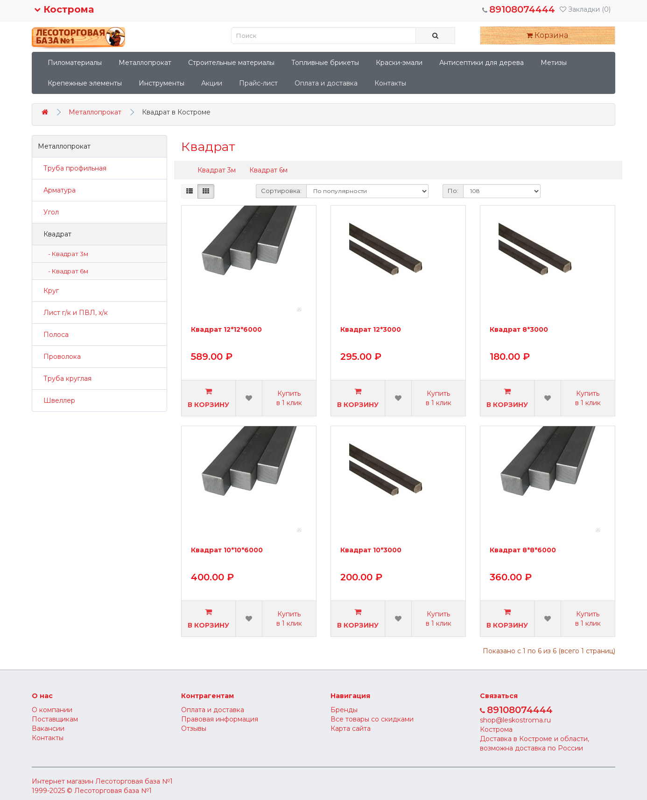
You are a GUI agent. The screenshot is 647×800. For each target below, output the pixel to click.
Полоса (53, 334)
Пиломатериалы (75, 62)
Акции (211, 83)
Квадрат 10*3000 (370, 550)
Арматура (57, 190)
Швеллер (56, 400)
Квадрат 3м (216, 170)
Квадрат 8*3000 (519, 330)
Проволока (59, 356)
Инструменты (161, 83)
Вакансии (48, 728)
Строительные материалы (231, 62)
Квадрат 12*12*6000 (226, 330)
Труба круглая (64, 378)
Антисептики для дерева (481, 62)
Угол (48, 212)
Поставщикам (55, 719)
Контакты (390, 83)
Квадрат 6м (268, 170)
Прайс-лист (258, 83)
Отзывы (193, 728)
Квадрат (54, 234)
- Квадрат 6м (66, 271)
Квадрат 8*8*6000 (523, 550)
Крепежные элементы (85, 83)
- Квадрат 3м (66, 253)
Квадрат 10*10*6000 (227, 550)
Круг (48, 290)
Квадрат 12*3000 (370, 330)
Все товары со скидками (372, 719)
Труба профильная (72, 168)
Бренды (344, 710)
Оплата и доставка (326, 83)
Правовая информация (219, 719)
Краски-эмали (399, 62)
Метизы (554, 62)
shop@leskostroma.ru (515, 720)
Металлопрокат (145, 62)
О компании (52, 710)
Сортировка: (281, 190)
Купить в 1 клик (289, 398)
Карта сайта (351, 728)
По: (453, 190)
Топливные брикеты (325, 62)
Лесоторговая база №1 (134, 781)
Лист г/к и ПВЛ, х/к (73, 312)
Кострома (64, 9)
